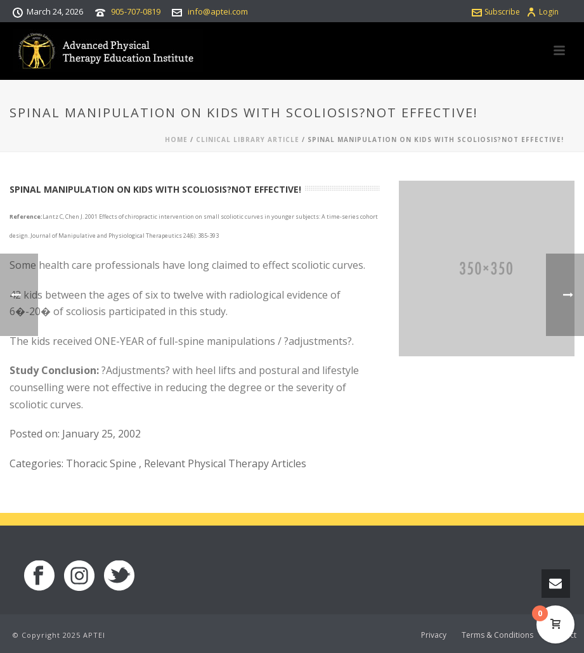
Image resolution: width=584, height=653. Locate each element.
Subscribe (496, 11)
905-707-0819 (135, 11)
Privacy (433, 635)
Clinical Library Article (247, 139)
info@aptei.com (218, 11)
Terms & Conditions (497, 635)
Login (542, 11)
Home (176, 139)
